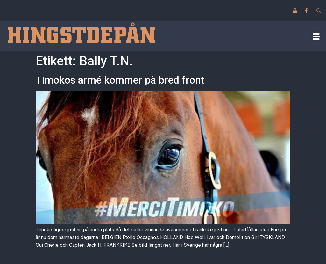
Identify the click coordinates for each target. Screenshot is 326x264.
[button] (316, 36)
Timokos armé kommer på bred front (120, 80)
